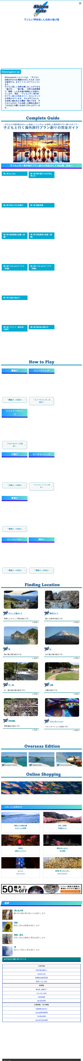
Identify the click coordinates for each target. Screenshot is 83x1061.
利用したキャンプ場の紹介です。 (17, 618)
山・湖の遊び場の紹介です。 (15, 690)
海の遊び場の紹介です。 (13, 654)
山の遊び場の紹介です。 (54, 654)
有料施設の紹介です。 (12, 726)
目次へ (36, 622)
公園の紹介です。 (52, 690)
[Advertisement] (41, 1039)
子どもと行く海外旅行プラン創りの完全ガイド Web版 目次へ (41, 165)
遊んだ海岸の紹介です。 (54, 618)
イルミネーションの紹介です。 (57, 727)
